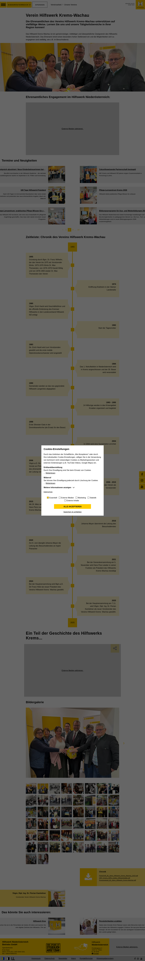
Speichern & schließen (72, 512)
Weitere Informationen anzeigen (57, 487)
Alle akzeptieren (73, 507)
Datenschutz (48, 492)
